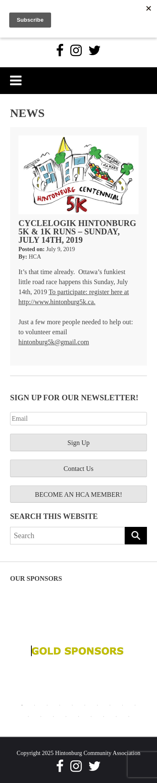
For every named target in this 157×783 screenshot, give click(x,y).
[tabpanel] (78, 651)
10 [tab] (135, 705)
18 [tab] (116, 716)
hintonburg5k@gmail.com (53, 342)
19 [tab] (129, 716)
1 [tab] (22, 705)
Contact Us (79, 468)
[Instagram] (76, 50)
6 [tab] (85, 705)
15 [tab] (79, 716)
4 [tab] (60, 705)
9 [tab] (122, 705)
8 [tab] (110, 705)
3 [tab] (47, 705)
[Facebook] (60, 50)
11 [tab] (28, 716)
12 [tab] (41, 716)
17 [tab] (104, 716)
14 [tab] (66, 716)
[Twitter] (94, 50)
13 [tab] (53, 716)
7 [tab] (97, 705)
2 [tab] (35, 705)
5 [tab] (72, 705)
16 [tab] (91, 716)
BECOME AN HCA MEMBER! (78, 494)
